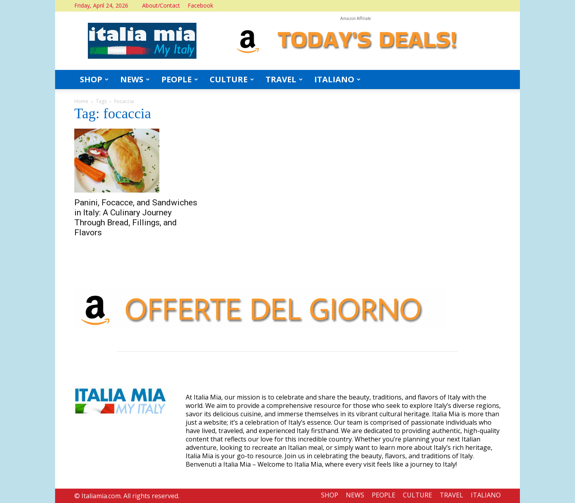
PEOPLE (179, 79)
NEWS (135, 79)
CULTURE (232, 79)
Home (81, 101)
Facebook (200, 5)
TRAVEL (284, 79)
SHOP (94, 79)
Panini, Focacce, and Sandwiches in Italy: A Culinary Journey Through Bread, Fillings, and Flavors (135, 217)
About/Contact (161, 5)
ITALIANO (337, 79)
